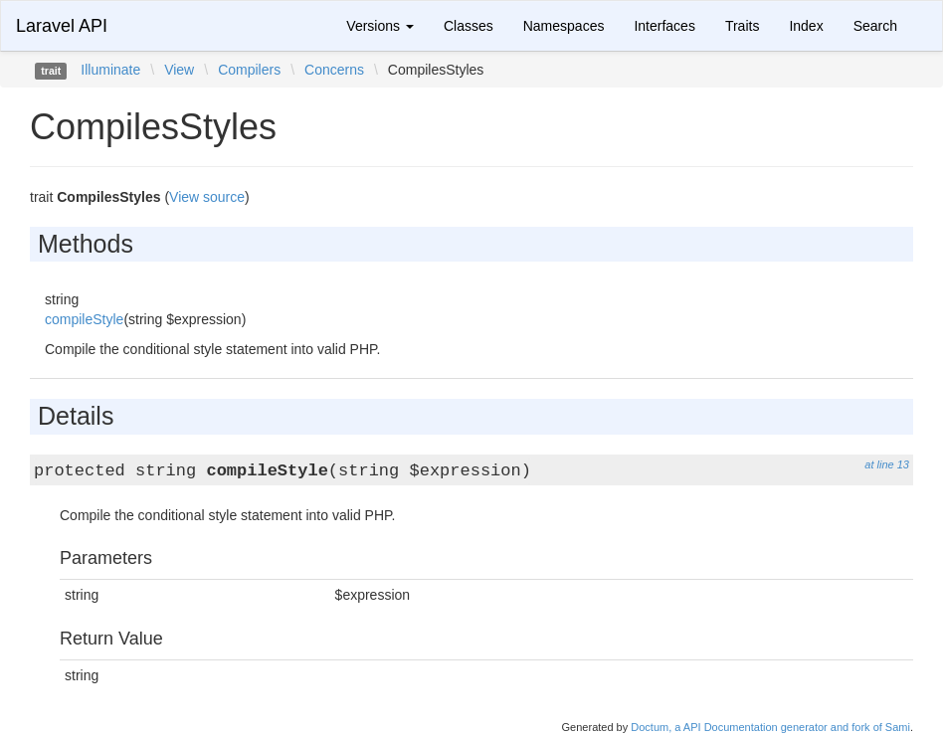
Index (806, 26)
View (179, 70)
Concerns (334, 70)
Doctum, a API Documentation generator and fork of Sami (770, 727)
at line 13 (886, 464)
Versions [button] (380, 26)
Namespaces (564, 26)
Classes (468, 26)
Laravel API (61, 26)
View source (207, 197)
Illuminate (110, 70)
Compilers (249, 70)
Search (875, 26)
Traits (742, 26)
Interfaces (664, 26)
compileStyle (84, 319)
